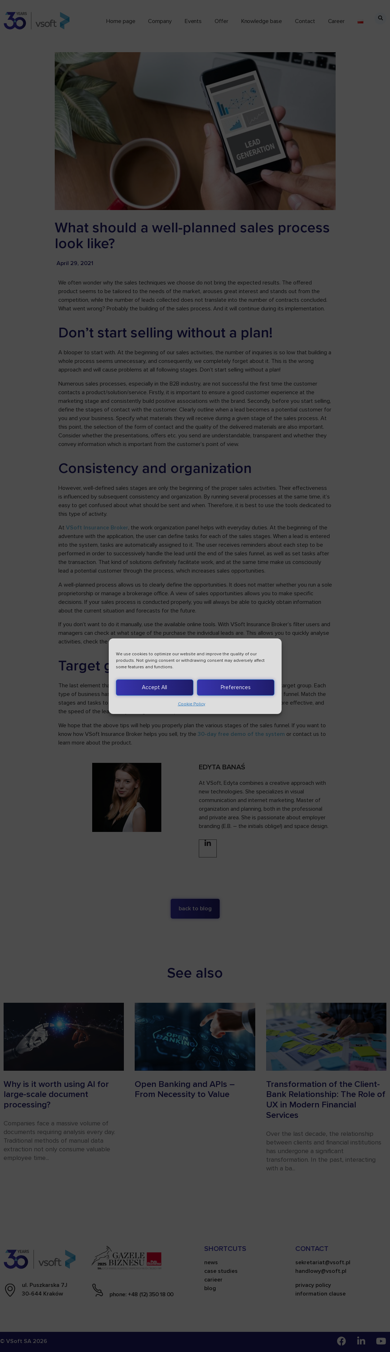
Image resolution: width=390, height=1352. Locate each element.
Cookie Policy (191, 704)
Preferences (236, 687)
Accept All (154, 687)
